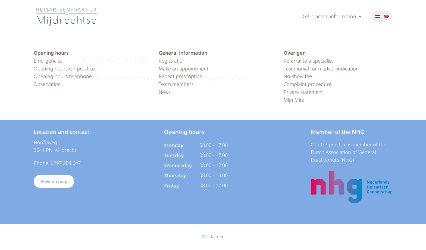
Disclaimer (213, 237)
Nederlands (377, 16)
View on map (53, 181)
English (386, 16)
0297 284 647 (66, 163)
